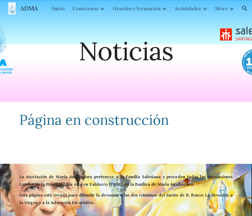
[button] (245, 8)
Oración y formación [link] (137, 8)
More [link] (221, 8)
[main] (125, 51)
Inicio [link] (58, 8)
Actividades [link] (188, 8)
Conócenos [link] (86, 8)
